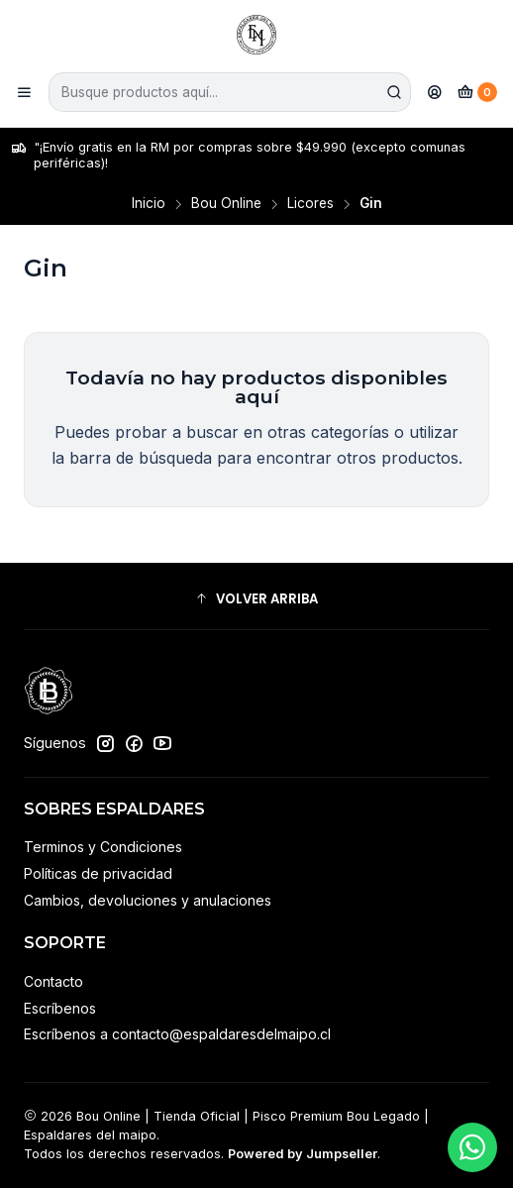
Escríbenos (60, 1008)
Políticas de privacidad (98, 873)
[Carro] (477, 92)
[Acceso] (435, 92)
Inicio (148, 204)
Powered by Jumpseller (302, 1153)
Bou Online (226, 204)
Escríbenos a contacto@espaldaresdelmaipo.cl (177, 1034)
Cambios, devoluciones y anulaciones (147, 900)
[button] (256, 598)
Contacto (53, 981)
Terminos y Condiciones (103, 846)
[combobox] (230, 92)
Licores (310, 204)
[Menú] (24, 92)
